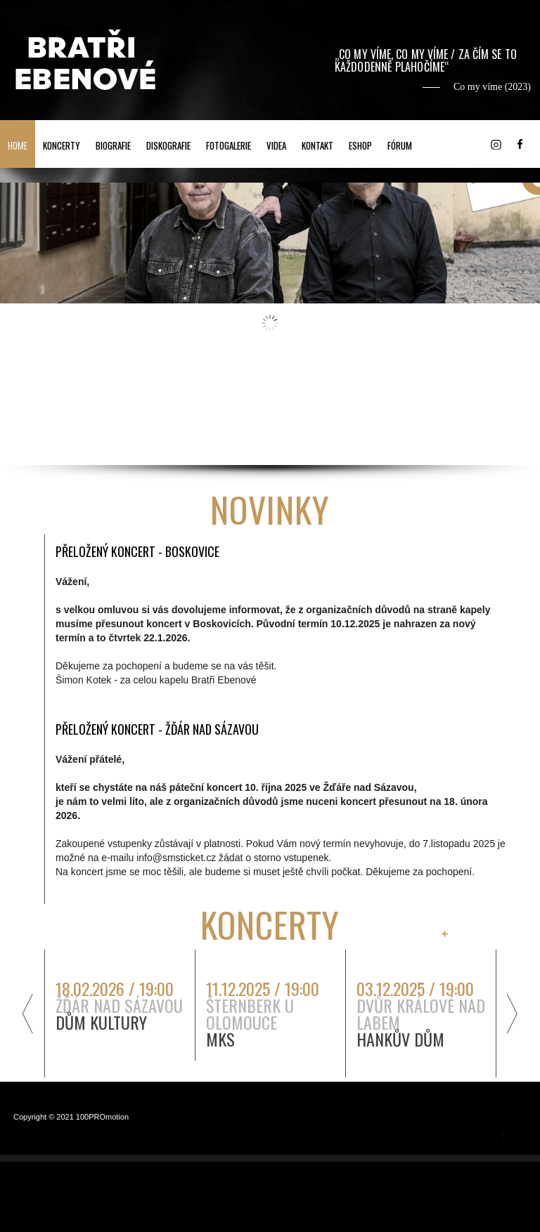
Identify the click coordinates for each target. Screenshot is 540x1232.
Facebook (519, 144)
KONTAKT (317, 145)
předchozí (26, 1013)
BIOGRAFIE (113, 145)
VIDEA (276, 145)
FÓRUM (399, 145)
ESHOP (360, 145)
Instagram (496, 144)
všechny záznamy (484, 933)
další (514, 1013)
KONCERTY (61, 145)
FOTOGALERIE (228, 145)
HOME (17, 145)
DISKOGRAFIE (168, 145)
